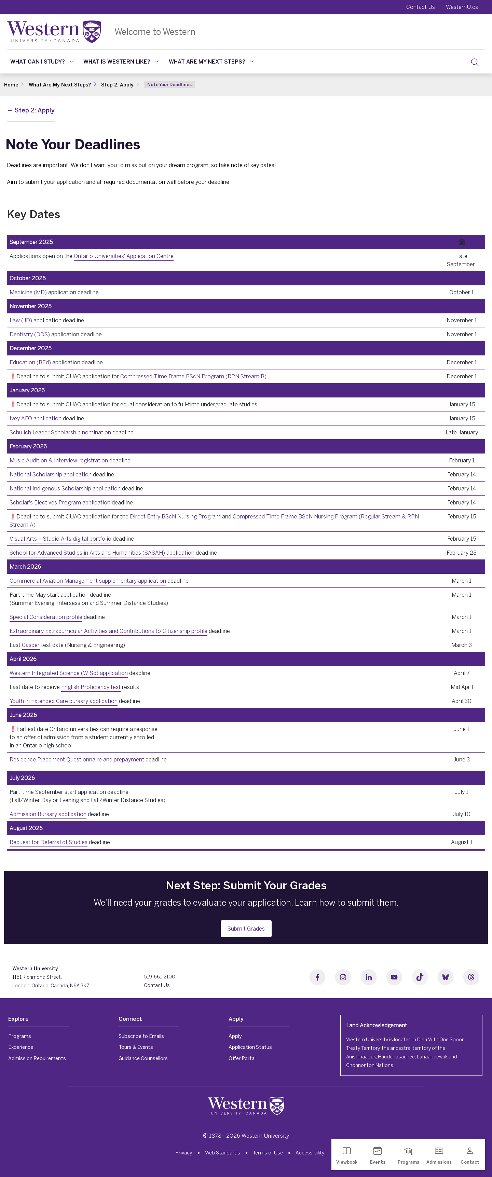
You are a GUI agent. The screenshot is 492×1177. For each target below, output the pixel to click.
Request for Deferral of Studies (48, 842)
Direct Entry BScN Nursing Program (175, 516)
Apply (235, 1036)
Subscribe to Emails (141, 1036)
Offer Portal (242, 1058)
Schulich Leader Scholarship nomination (60, 432)
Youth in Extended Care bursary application (64, 701)
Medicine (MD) (28, 292)
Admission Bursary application (48, 814)
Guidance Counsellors (143, 1058)
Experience (20, 1047)
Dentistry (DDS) (30, 334)
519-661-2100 (159, 976)
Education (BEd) (30, 362)
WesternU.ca (462, 7)
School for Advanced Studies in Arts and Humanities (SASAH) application (102, 553)
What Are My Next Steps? (211, 61)
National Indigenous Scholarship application (65, 488)
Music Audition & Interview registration (59, 460)
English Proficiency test (91, 687)
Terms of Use (268, 1152)
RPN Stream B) (247, 376)
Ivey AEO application (36, 418)
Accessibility (310, 1152)
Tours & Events (136, 1047)
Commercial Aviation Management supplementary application (88, 581)
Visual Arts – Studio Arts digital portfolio (60, 539)
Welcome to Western (154, 32)
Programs (19, 1036)
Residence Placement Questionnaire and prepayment (77, 759)
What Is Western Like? (121, 61)
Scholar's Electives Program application (60, 502)
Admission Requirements (37, 1058)
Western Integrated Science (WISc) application (69, 673)
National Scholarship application (51, 474)
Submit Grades (246, 928)
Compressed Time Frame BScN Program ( (174, 376)
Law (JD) (21, 320)
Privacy (184, 1152)
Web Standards (222, 1152)
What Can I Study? (41, 61)
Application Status (250, 1047)
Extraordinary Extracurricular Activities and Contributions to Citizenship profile (108, 631)
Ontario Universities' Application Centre (124, 256)
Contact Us (420, 7)
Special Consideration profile (46, 617)
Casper (31, 645)
